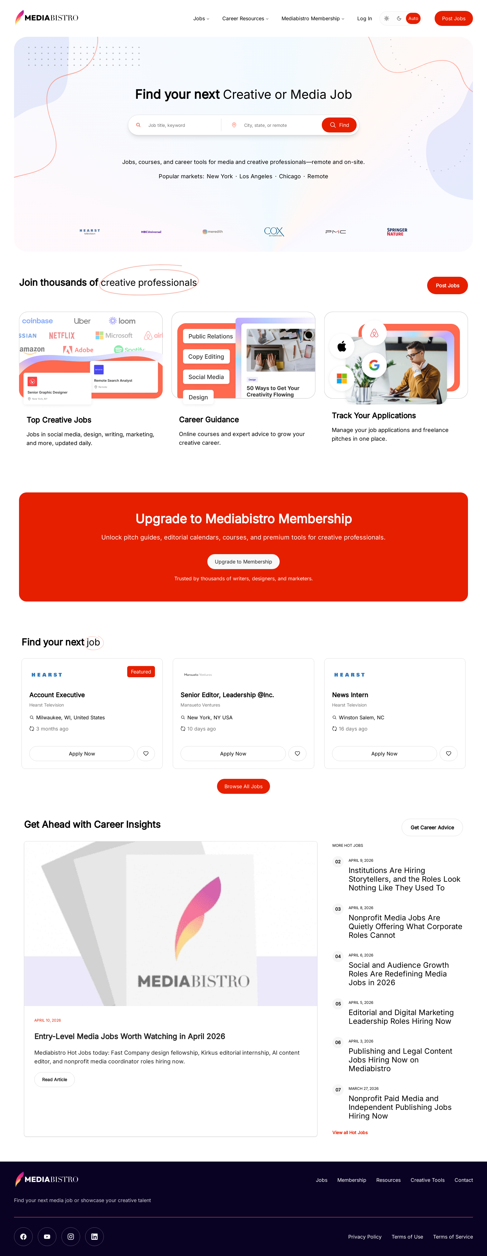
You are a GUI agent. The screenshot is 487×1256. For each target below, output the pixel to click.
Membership (351, 1180)
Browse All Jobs (243, 786)
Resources (388, 1180)
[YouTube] (47, 1236)
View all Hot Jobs (350, 1132)
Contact (464, 1180)
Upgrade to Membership (243, 561)
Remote (317, 176)
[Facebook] (23, 1236)
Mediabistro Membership (313, 18)
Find (339, 125)
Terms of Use (407, 1237)
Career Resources (245, 18)
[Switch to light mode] (386, 18)
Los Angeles (255, 176)
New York (220, 176)
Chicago (290, 176)
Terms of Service (453, 1237)
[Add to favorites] (146, 753)
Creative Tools (428, 1180)
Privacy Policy (365, 1237)
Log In (364, 18)
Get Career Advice (432, 827)
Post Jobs (453, 18)
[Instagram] (70, 1236)
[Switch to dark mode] (399, 18)
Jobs (201, 18)
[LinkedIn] (94, 1236)
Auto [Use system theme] (413, 18)
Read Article (54, 1079)
